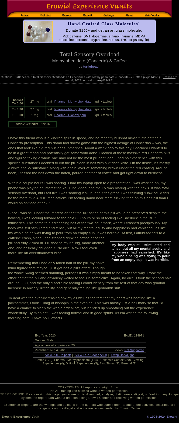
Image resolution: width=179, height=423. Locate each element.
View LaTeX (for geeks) (91, 355)
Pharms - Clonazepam (70, 115)
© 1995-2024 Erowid (162, 416)
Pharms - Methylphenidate (72, 101)
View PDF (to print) (58, 355)
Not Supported (134, 350)
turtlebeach (91, 66)
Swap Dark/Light (122, 355)
